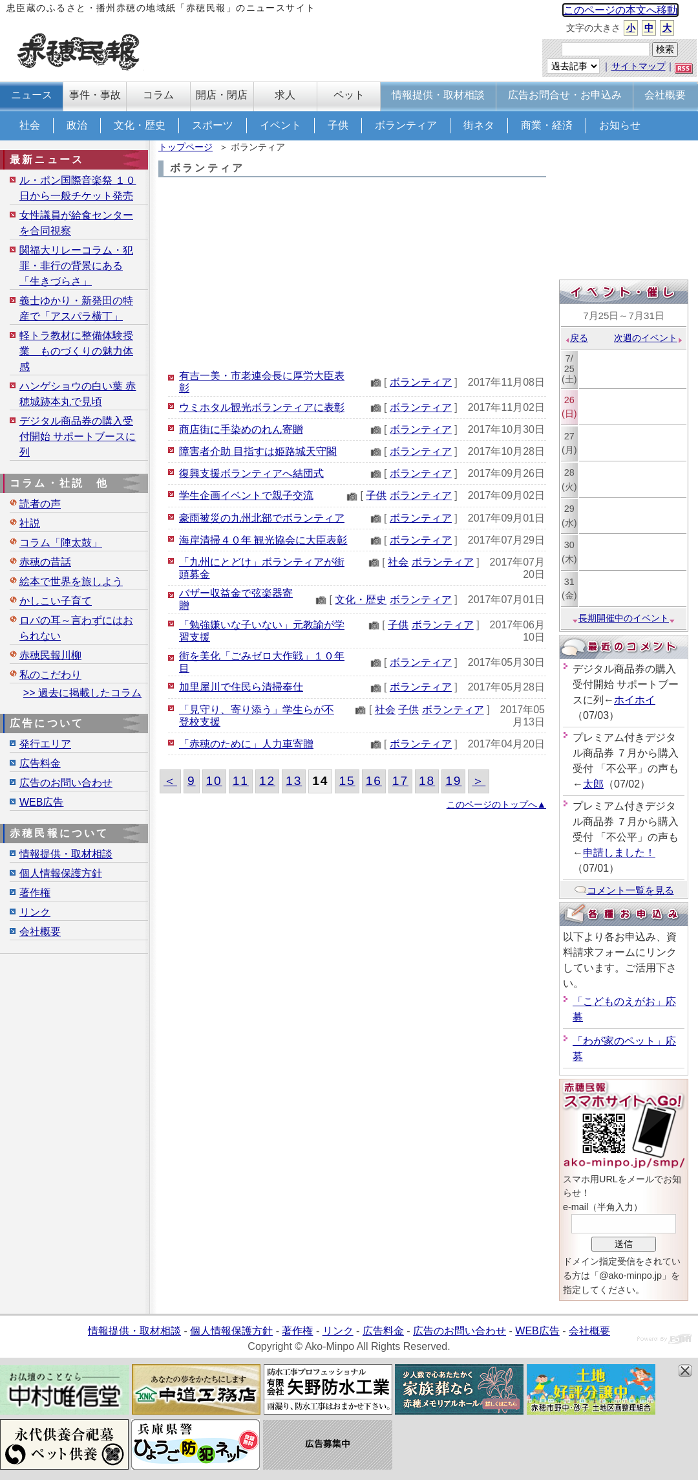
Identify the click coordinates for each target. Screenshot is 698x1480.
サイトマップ (638, 66)
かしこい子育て (55, 600)
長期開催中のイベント (623, 618)
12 (267, 781)
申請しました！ (619, 852)
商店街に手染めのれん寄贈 (241, 429)
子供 (338, 125)
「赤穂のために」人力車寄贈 (246, 743)
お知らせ (619, 125)
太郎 (593, 784)
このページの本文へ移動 (620, 10)
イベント (280, 125)
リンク (34, 912)
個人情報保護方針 (60, 873)
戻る (576, 338)
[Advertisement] (352, 274)
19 (453, 781)
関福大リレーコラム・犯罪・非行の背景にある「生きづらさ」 (76, 266)
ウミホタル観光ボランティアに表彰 (261, 407)
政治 (77, 125)
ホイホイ (634, 699)
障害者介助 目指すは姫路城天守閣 (258, 451)
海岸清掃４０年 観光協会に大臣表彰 (263, 540)
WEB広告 (41, 802)
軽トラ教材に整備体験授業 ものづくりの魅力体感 (76, 351)
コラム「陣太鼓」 (60, 542)
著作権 (34, 892)
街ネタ (478, 125)
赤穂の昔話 (45, 562)
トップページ (185, 147)
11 (241, 781)
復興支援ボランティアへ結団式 (251, 473)
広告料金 (40, 763)
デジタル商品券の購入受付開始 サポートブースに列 (77, 436)
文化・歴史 (139, 125)
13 (294, 781)
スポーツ (212, 125)
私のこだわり (50, 674)
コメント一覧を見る (624, 890)
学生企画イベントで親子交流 (246, 495)
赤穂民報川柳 (50, 655)
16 (374, 781)
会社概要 (40, 931)
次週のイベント (648, 338)
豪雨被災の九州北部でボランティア (261, 518)
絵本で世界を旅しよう (71, 581)
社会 (29, 125)
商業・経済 (547, 125)
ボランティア (406, 125)
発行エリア (45, 743)
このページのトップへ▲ (496, 804)
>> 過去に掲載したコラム (82, 692)
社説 (29, 523)
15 (347, 781)
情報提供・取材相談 (65, 853)
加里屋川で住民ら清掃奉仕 (241, 686)
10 (214, 781)
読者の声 (40, 503)
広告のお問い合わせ (65, 782)
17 (400, 781)
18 (427, 781)
